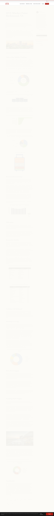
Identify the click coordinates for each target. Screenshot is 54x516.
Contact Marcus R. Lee (42, 29)
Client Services (22, 3)
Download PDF (41, 36)
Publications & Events (36, 3)
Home (7, 6)
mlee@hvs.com (38, 27)
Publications (10, 6)
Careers (43, 3)
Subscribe (41, 44)
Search (47, 3)
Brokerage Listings (29, 3)
